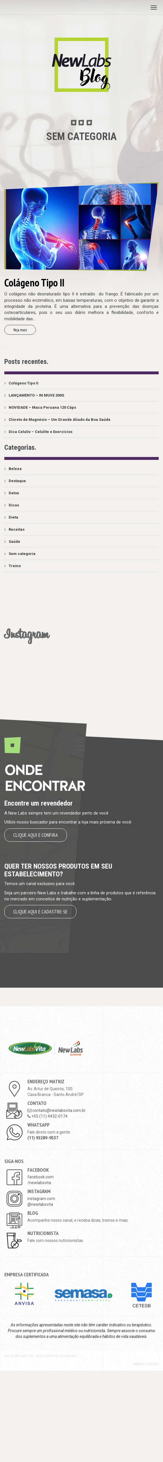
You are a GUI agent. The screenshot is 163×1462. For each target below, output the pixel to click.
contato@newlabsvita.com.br (56, 1190)
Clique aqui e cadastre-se (40, 911)
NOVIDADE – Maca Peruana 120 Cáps (42, 407)
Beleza (15, 469)
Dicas (14, 505)
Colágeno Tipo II (23, 383)
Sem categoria (22, 554)
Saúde (14, 541)
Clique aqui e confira (35, 835)
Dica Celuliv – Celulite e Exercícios (40, 432)
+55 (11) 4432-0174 (47, 1196)
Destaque (17, 481)
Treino (15, 566)
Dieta (13, 517)
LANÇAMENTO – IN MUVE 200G (36, 395)
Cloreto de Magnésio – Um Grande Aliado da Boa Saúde (59, 419)
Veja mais (20, 329)
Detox (14, 493)
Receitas (17, 529)
